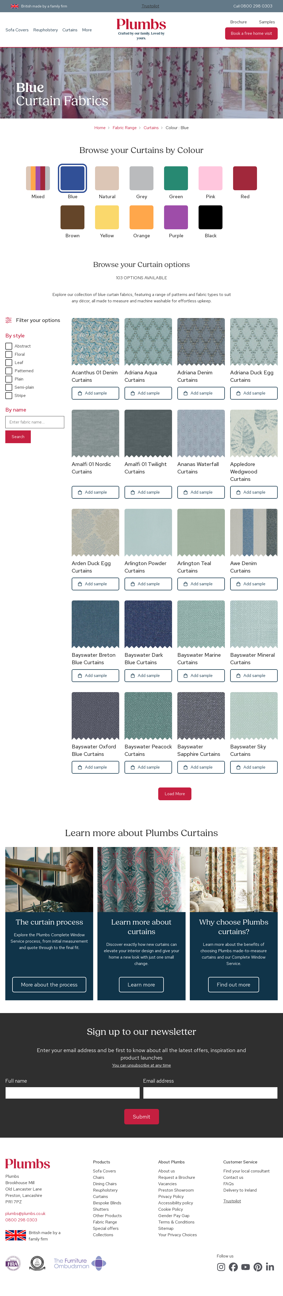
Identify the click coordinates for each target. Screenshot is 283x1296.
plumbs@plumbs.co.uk (25, 1213)
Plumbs (141, 24)
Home (100, 127)
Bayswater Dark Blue (144, 658)
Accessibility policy (175, 1203)
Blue (73, 196)
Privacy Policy (171, 1196)
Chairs (98, 1177)
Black (211, 235)
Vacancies (167, 1184)
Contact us (233, 1177)
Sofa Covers (17, 30)
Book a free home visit (251, 33)
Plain (19, 379)
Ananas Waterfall (198, 468)
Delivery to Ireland (240, 1190)
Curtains (70, 30)
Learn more (141, 984)
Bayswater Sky (248, 750)
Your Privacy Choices (177, 1235)
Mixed (38, 196)
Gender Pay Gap (174, 1215)
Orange (141, 235)
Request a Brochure (176, 1177)
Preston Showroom (176, 1190)
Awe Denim (243, 567)
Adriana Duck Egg (251, 376)
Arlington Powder (145, 567)
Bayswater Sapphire (198, 750)
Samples (267, 22)
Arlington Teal (194, 567)
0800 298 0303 (256, 6)
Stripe (20, 395)
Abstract (23, 346)
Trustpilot (150, 6)
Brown (72, 235)
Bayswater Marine (199, 658)
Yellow (107, 235)
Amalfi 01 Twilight (146, 468)
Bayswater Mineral (252, 658)
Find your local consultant (246, 1171)
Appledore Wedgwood (243, 471)
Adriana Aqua (141, 376)
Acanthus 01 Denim (95, 376)
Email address (158, 1081)
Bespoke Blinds (107, 1203)
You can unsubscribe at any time (141, 1065)
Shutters (101, 1209)
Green (176, 196)
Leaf (19, 362)
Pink (210, 196)
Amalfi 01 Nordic (91, 468)
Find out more (233, 984)
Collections (103, 1235)
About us (166, 1171)
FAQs (228, 1184)
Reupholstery (45, 30)
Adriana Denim (195, 376)
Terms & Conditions (176, 1222)
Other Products (107, 1215)
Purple (176, 235)
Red (245, 196)
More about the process (49, 984)
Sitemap (166, 1228)
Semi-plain (24, 387)
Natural (107, 196)
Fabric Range (125, 127)
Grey (141, 196)
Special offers (106, 1228)
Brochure (238, 22)
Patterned (24, 371)
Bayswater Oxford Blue (94, 750)
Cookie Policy (170, 1209)
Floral (20, 354)
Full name (16, 1081)
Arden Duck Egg (91, 567)
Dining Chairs (105, 1184)
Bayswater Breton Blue (93, 658)
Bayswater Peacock (148, 750)
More (87, 30)
